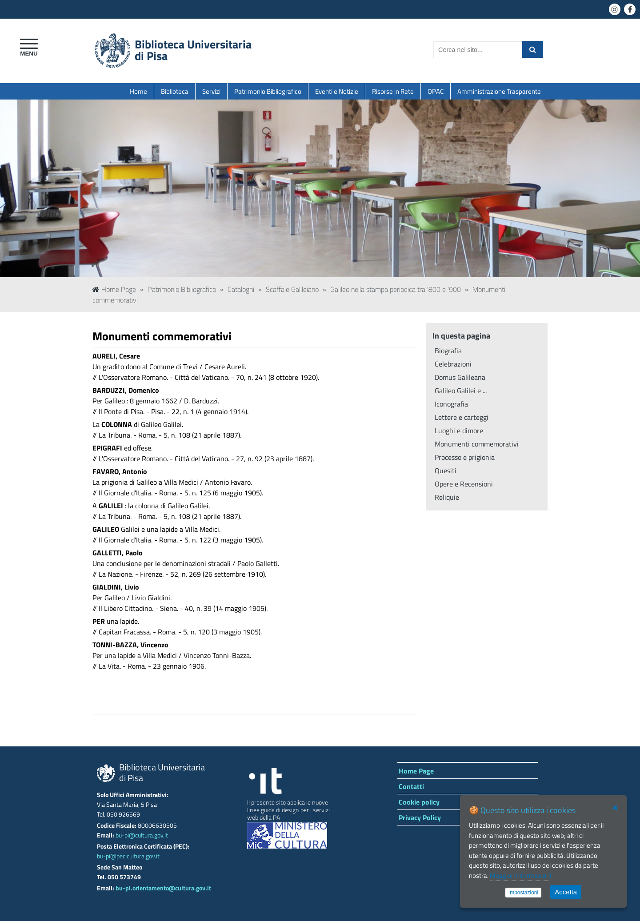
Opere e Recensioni (464, 483)
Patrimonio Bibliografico (267, 91)
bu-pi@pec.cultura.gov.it (128, 856)
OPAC (436, 91)
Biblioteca (174, 91)
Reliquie (447, 497)
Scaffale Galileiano (292, 289)
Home (138, 91)
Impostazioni (523, 892)
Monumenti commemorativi (477, 444)
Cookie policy (419, 802)
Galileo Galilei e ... (461, 390)
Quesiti (445, 470)
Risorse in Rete (393, 91)
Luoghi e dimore (459, 430)
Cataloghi (241, 289)
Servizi (211, 91)
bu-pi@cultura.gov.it (142, 835)
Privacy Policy (420, 817)
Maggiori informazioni (520, 875)
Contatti (411, 786)
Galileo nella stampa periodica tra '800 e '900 (395, 289)
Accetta (566, 892)
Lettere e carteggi (461, 417)
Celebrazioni (453, 364)
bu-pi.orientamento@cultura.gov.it (163, 888)
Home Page (114, 289)
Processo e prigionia (465, 457)
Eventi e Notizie (336, 91)
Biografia (448, 350)
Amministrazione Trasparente (499, 91)
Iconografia (451, 404)
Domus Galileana (460, 377)
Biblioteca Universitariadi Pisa (193, 50)
